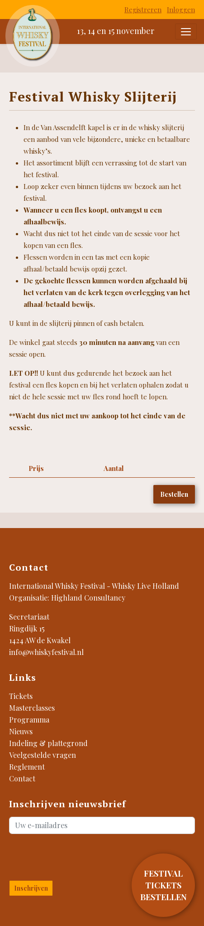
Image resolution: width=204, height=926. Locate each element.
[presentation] (62, 855)
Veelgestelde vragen (42, 755)
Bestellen (174, 494)
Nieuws (21, 731)
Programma (29, 719)
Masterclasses (32, 708)
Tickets (21, 696)
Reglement (27, 766)
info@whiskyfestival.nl (46, 652)
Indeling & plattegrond (48, 743)
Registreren (142, 9)
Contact (22, 778)
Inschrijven (31, 888)
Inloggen (181, 9)
